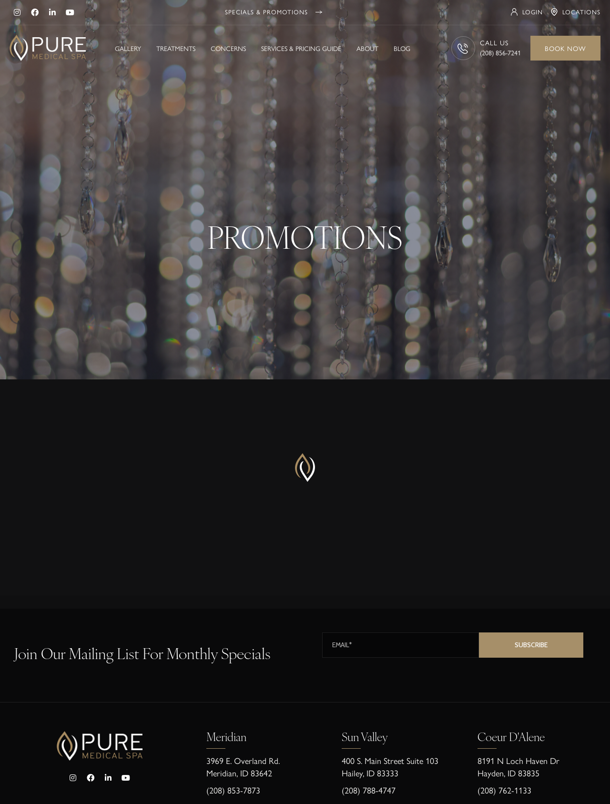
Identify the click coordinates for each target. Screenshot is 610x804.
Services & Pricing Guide (301, 48)
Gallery (128, 48)
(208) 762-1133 (504, 790)
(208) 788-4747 (369, 790)
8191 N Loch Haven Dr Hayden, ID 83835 (518, 766)
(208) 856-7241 (500, 52)
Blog (402, 48)
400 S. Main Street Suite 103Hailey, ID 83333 (390, 766)
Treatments (175, 48)
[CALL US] (463, 48)
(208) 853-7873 (233, 790)
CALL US (494, 42)
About (367, 48)
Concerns (228, 48)
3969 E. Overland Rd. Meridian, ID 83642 (243, 766)
